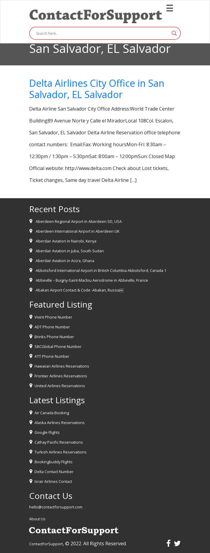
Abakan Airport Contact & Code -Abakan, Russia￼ (79, 290)
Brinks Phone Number (54, 336)
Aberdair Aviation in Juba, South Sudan (70, 250)
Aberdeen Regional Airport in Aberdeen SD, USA (79, 221)
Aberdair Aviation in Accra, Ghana (65, 260)
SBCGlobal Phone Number (58, 346)
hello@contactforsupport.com (55, 507)
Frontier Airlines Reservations (61, 376)
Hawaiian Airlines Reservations (62, 366)
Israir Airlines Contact (53, 481)
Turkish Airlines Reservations (61, 452)
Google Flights (47, 432)
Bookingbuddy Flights (54, 461)
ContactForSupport (46, 543)
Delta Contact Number (54, 471)
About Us (37, 519)
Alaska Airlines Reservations (60, 422)
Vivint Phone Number (53, 317)
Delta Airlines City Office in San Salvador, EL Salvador (96, 89)
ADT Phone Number (52, 327)
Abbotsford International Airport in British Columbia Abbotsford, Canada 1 (101, 270)
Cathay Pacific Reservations (59, 442)
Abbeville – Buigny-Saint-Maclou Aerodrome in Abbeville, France (92, 280)
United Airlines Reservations (60, 385)
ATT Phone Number (52, 356)
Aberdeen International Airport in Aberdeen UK (77, 231)
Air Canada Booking (52, 412)
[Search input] (102, 33)
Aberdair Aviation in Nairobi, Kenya (66, 241)
